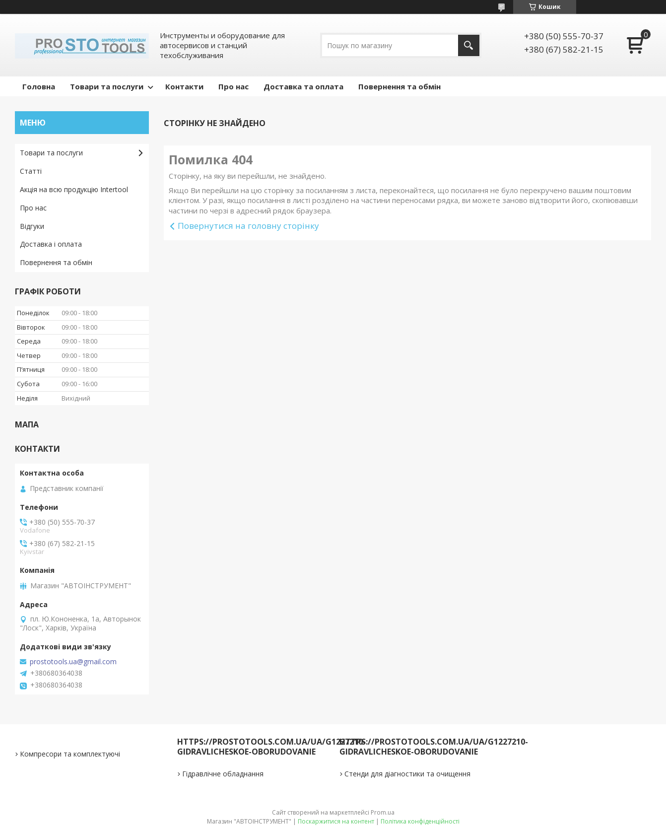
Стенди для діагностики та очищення (407, 773)
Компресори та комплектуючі (70, 754)
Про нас (233, 86)
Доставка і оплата (51, 244)
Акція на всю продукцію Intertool (74, 189)
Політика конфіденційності (420, 821)
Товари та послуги (106, 86)
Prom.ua (383, 812)
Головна (38, 86)
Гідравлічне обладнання (223, 773)
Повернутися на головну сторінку (248, 225)
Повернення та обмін (399, 86)
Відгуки (32, 226)
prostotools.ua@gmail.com (73, 661)
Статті (31, 171)
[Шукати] (468, 45)
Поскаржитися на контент (336, 821)
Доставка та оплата (303, 86)
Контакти (184, 86)
